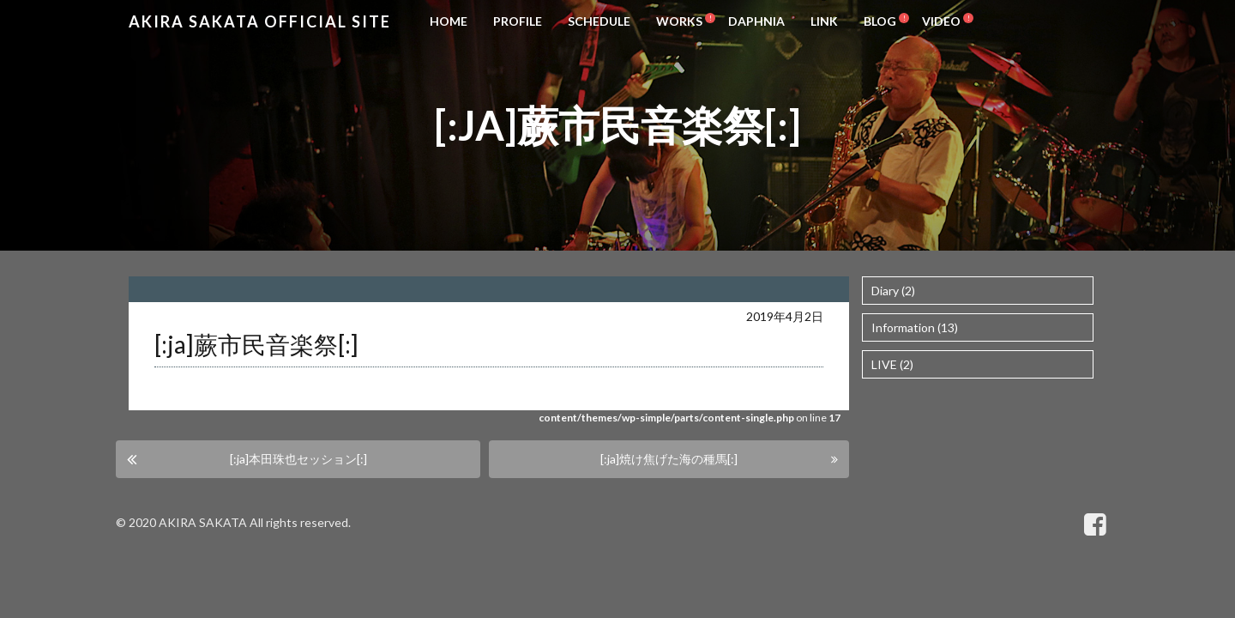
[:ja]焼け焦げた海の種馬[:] (669, 458)
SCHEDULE (599, 21)
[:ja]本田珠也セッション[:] (298, 458)
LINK (824, 21)
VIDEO (941, 21)
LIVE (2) (892, 364)
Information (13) (914, 327)
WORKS (679, 21)
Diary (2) (893, 290)
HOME (448, 21)
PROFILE (517, 21)
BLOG (880, 21)
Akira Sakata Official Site (260, 21)
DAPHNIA (756, 21)
